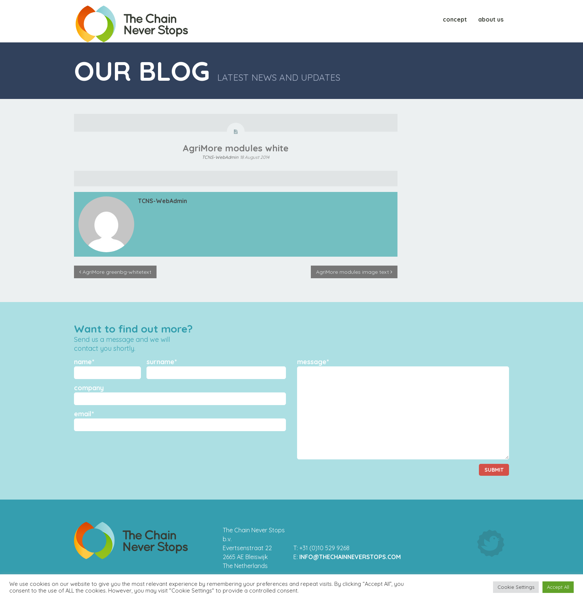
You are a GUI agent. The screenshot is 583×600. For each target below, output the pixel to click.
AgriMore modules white (236, 148)
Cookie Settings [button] (515, 587)
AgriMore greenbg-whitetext (115, 272)
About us (490, 21)
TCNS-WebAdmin (220, 157)
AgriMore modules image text (354, 272)
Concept (455, 21)
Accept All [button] (558, 587)
